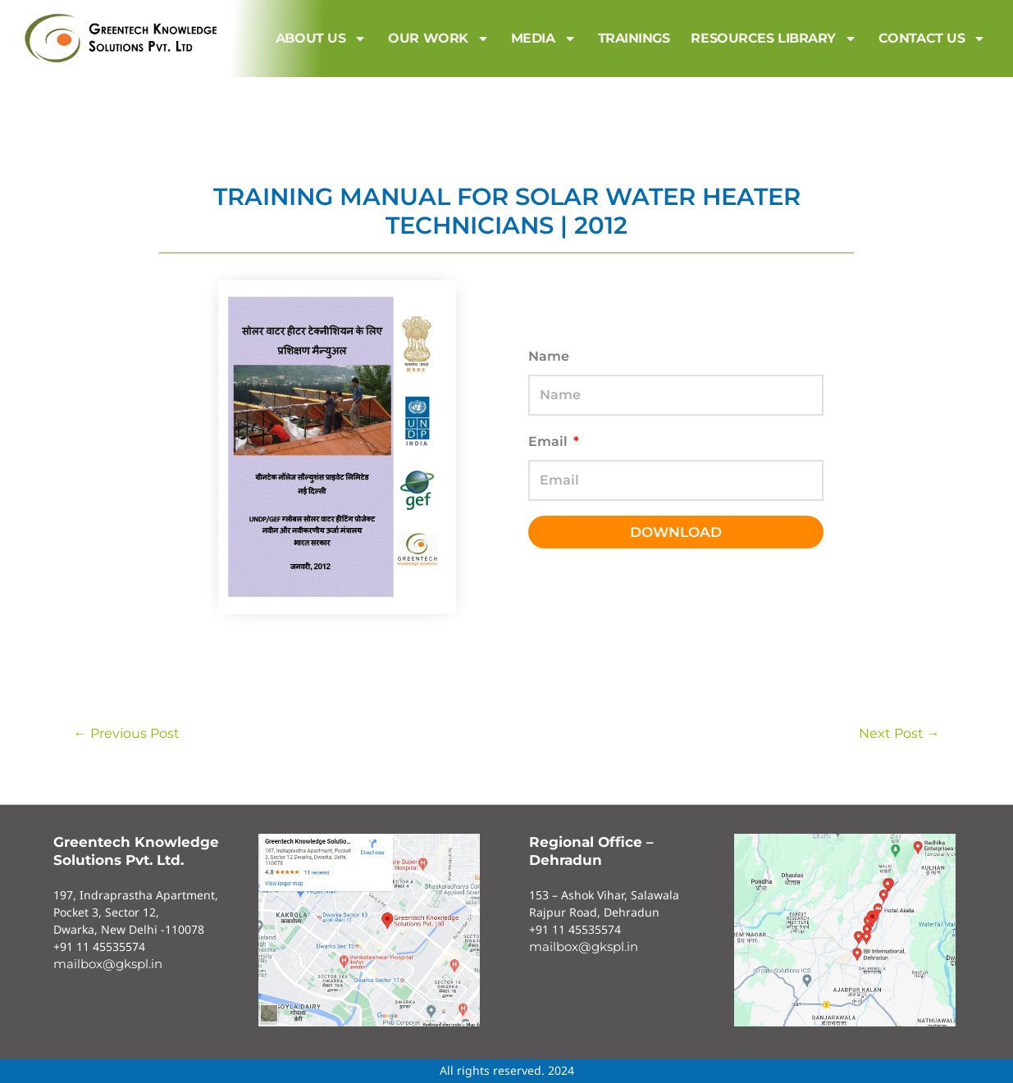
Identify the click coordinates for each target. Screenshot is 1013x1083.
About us (321, 38)
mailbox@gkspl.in (107, 964)
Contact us (932, 38)
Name (548, 356)
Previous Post (127, 733)
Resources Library (773, 38)
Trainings (634, 38)
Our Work (438, 38)
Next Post (899, 733)
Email (549, 441)
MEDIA (544, 38)
